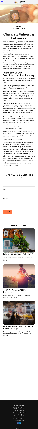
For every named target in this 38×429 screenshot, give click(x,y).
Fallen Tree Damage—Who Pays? (18, 253)
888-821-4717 (21, 407)
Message (5, 198)
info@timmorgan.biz (19, 420)
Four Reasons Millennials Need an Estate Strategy (18, 327)
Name (4, 180)
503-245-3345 (20, 408)
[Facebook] (18, 423)
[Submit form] (7, 212)
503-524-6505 (20, 405)
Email (4, 189)
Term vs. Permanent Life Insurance (14, 291)
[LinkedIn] (20, 423)
